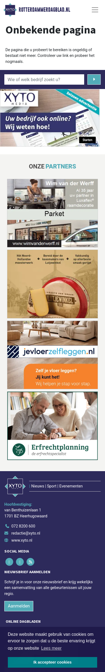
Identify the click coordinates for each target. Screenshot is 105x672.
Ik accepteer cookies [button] (53, 662)
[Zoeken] (94, 79)
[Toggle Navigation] (95, 10)
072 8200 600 (23, 526)
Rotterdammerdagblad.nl (44, 10)
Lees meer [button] (51, 648)
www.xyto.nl (21, 540)
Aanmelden (19, 606)
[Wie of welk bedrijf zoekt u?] (44, 79)
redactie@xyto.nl (25, 533)
